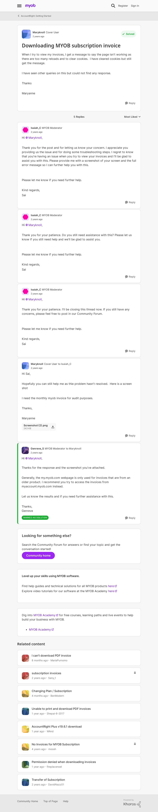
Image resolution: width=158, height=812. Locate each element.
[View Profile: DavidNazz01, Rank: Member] (25, 782)
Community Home (27, 801)
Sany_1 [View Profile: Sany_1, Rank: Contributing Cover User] (52, 677)
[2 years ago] (39, 678)
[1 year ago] (38, 713)
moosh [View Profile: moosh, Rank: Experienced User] (52, 748)
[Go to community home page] (30, 6)
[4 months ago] (40, 696)
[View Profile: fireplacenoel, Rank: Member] (25, 764)
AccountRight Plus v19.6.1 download (57, 726)
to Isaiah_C (64, 363)
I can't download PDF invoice (51, 655)
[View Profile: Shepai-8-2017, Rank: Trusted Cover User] (25, 711)
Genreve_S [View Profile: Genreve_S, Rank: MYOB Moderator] (37, 448)
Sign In (135, 5)
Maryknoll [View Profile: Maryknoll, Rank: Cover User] (39, 32)
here (111, 586)
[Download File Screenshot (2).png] (52, 427)
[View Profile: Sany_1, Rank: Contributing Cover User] (25, 675)
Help (65, 801)
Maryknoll (35, 137)
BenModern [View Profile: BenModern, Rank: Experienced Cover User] (57, 695)
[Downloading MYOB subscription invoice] (46, 132)
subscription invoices (46, 673)
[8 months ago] (40, 660)
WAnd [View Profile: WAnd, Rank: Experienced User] (50, 731)
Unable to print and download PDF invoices (61, 708)
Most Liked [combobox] (132, 117)
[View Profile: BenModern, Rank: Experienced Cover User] (25, 693)
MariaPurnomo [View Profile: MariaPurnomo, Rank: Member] (59, 660)
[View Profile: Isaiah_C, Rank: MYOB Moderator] (25, 129)
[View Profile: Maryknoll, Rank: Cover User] (26, 34)
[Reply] (130, 103)
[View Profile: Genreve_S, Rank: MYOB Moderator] (25, 450)
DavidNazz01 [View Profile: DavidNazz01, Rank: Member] (56, 784)
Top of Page (50, 801)
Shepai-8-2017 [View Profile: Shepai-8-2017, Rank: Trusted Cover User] (55, 713)
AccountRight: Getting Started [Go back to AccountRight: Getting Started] (34, 15)
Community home (38, 555)
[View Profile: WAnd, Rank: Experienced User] (25, 729)
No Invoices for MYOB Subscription (56, 744)
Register (123, 5)
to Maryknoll (73, 448)
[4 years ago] (39, 749)
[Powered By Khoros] (132, 803)
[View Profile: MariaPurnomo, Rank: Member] (25, 658)
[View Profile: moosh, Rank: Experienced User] (25, 747)
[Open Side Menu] (19, 5)
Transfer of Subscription (48, 779)
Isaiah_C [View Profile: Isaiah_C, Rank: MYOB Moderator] (36, 127)
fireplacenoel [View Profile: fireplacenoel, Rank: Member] (54, 766)
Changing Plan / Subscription (52, 691)
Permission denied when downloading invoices (64, 762)
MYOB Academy (44, 615)
